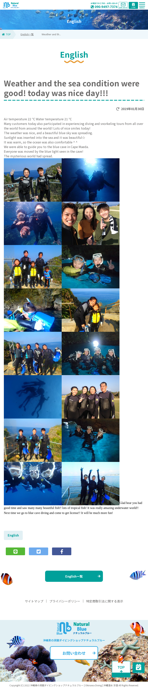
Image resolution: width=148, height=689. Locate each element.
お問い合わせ (79, 653)
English (13, 535)
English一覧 (27, 34)
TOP (6, 34)
